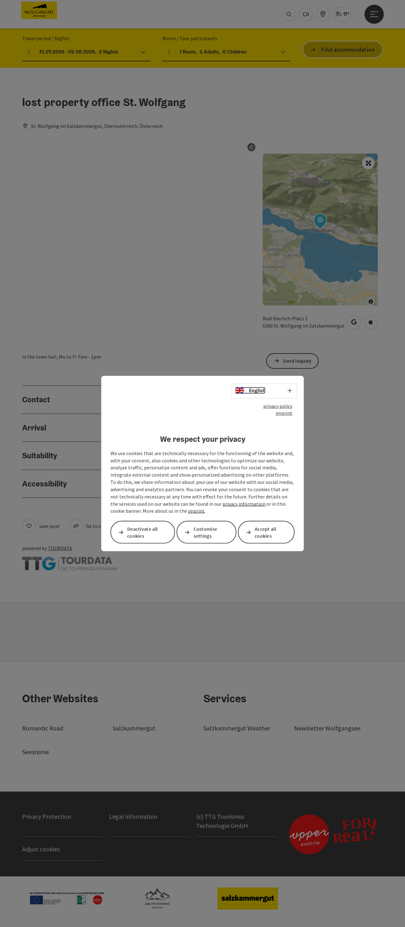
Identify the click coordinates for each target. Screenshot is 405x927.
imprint (284, 413)
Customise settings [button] (205, 532)
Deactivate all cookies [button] (142, 532)
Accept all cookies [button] (265, 532)
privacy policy (277, 406)
